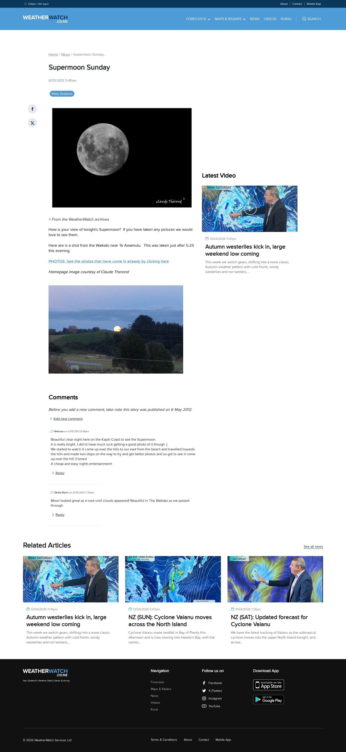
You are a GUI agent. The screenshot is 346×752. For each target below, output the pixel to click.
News (255, 19)
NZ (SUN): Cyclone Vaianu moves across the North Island (170, 621)
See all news (313, 547)
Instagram (212, 698)
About (284, 4)
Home (53, 54)
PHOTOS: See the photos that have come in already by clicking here (109, 261)
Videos (270, 19)
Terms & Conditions (164, 740)
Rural (286, 19)
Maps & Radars (230, 19)
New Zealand (62, 94)
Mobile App (314, 4)
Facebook (212, 683)
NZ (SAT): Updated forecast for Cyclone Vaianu (269, 621)
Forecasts (198, 19)
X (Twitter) (212, 691)
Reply (58, 473)
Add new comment (66, 419)
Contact (297, 4)
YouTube (211, 706)
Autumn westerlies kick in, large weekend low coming (245, 250)
